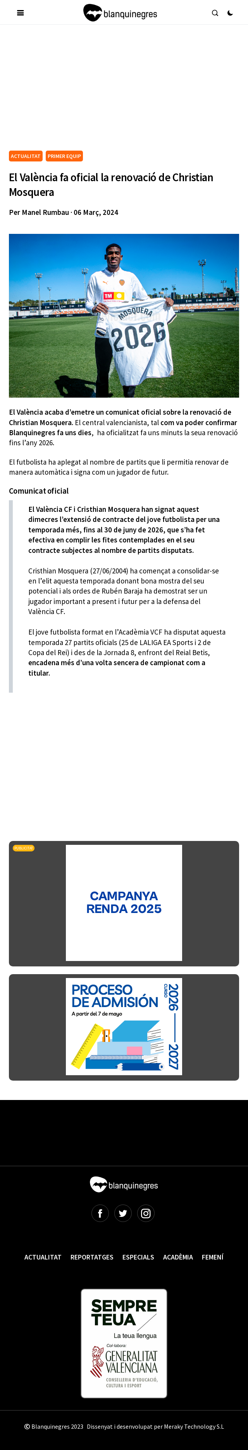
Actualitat (43, 1257)
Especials (138, 1257)
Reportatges (92, 1257)
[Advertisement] (128, 90)
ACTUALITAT (26, 156)
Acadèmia (178, 1257)
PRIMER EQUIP (64, 156)
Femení (213, 1257)
